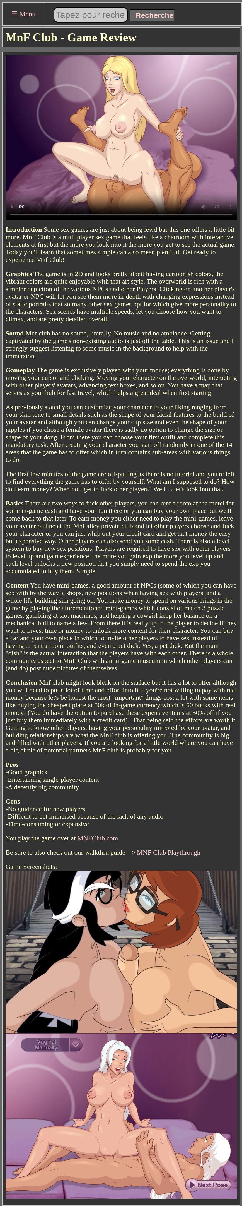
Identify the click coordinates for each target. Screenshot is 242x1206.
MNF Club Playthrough (168, 852)
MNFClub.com (98, 838)
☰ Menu (23, 14)
